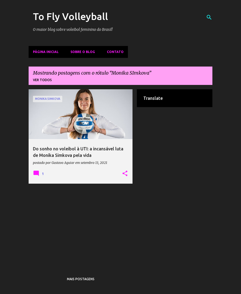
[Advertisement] (81, 225)
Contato (115, 52)
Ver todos (42, 80)
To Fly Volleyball (70, 16)
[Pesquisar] (209, 17)
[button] (125, 173)
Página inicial (46, 52)
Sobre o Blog (82, 52)
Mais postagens (80, 279)
